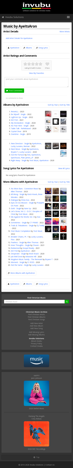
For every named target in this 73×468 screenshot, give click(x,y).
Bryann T (14, 152)
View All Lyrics (64, 168)
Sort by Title (65, 105)
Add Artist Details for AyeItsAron (19, 38)
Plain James (25, 157)
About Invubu (36, 341)
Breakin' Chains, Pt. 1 (19, 237)
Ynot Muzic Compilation (20, 231)
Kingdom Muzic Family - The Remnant (26, 259)
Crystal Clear (16, 131)
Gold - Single (16, 208)
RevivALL (14, 111)
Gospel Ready (28, 248)
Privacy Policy (36, 343)
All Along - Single (17, 194)
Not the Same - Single (20, 265)
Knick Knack (32, 194)
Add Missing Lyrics (36, 332)
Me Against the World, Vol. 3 (22, 217)
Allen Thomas (16, 191)
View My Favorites (36, 73)
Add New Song (36, 328)
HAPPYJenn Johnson (36, 376)
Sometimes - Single (19, 222)
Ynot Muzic (34, 160)
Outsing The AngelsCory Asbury (36, 417)
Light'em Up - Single (19, 117)
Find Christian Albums (36, 317)
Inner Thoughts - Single (20, 245)
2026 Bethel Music (36, 408)
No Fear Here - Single (20, 125)
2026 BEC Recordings (36, 449)
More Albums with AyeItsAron (22, 273)
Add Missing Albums (36, 334)
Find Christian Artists (36, 314)
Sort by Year (53, 105)
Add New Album (36, 326)
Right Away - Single (18, 160)
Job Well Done (17, 256)
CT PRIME (34, 222)
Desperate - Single (18, 253)
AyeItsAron (14, 47)
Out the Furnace (17, 155)
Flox (12, 239)
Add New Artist (36, 323)
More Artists (65, 31)
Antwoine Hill (30, 256)
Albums (29, 47)
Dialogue (14, 200)
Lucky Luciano (17, 146)
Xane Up (27, 208)
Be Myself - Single (18, 114)
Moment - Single (17, 262)
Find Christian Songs (36, 319)
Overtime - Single (18, 134)
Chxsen (36, 245)
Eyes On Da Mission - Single (22, 203)
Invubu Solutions (13, 17)
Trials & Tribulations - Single (22, 225)
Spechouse (15, 157)
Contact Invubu (36, 346)
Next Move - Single (18, 149)
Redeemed (15, 248)
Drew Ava (25, 200)
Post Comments (14, 90)
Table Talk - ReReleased (21, 128)
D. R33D (30, 262)
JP (32, 157)
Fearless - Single (17, 242)
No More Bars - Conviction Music (24, 188)
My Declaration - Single (20, 123)
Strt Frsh (14, 120)
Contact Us (49, 465)
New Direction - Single (20, 143)
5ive (28, 155)
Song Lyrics (43, 47)
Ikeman (27, 146)
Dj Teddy (40, 225)
